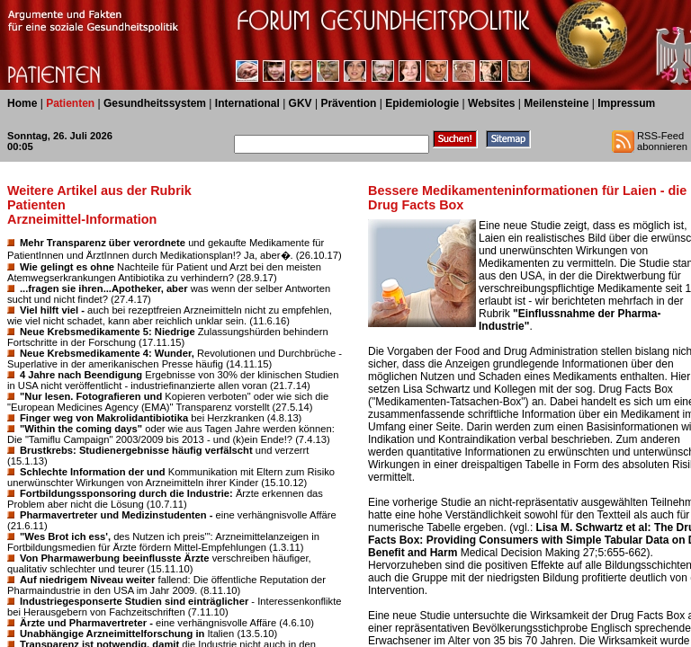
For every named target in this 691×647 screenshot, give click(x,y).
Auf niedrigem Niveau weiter (87, 579)
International (247, 103)
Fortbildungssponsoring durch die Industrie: (126, 493)
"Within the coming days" (81, 428)
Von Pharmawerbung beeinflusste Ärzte (115, 558)
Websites (491, 103)
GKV (300, 103)
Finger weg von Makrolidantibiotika (104, 417)
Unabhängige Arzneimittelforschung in (112, 633)
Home (22, 103)
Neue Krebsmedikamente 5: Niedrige (107, 331)
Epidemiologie (422, 103)
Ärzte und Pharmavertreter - (86, 622)
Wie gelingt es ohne (67, 266)
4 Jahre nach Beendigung (81, 374)
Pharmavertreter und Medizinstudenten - (116, 515)
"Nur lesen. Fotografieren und (91, 396)
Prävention (348, 103)
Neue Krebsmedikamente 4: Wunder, (107, 353)
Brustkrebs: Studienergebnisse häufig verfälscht (136, 450)
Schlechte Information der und (93, 471)
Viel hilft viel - (52, 310)
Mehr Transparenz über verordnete (102, 242)
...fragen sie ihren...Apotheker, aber (104, 288)
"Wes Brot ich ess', (65, 536)
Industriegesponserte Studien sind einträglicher (134, 601)
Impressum (626, 103)
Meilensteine (556, 103)
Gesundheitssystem (154, 103)
